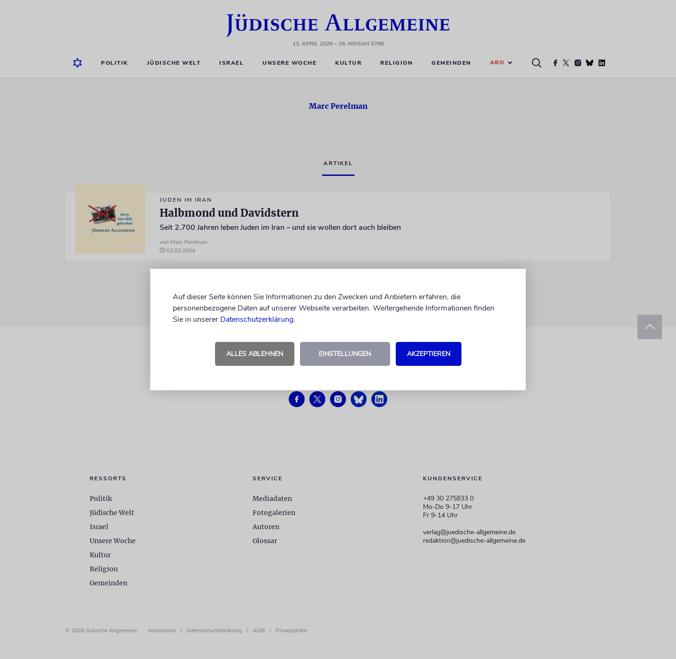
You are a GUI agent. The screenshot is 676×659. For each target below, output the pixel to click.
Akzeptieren (428, 353)
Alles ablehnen (254, 353)
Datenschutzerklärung (256, 319)
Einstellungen (345, 353)
